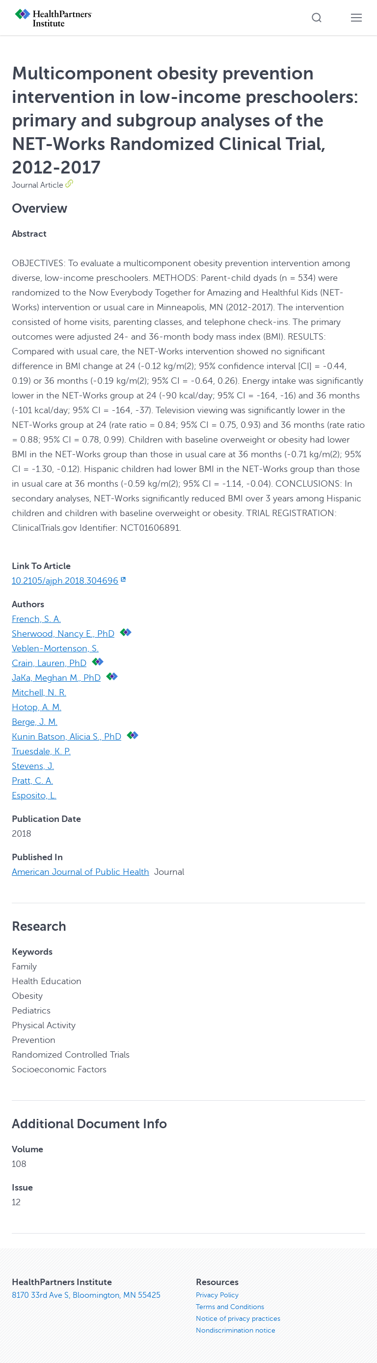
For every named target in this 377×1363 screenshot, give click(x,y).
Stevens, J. (33, 766)
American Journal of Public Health (80, 872)
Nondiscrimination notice (235, 1330)
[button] (317, 18)
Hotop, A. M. (36, 707)
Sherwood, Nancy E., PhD (63, 634)
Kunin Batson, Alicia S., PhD (66, 737)
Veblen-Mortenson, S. (55, 648)
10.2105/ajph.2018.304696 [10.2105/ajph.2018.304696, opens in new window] (70, 581)
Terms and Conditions (230, 1307)
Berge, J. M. (34, 722)
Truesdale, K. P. (41, 751)
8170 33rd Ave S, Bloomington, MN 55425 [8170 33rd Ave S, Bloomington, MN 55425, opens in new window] (86, 1295)
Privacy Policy (217, 1295)
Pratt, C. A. (32, 781)
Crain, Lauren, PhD (49, 663)
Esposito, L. (34, 795)
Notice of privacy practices (238, 1318)
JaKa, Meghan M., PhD (56, 678)
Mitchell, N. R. (39, 692)
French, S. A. (36, 619)
